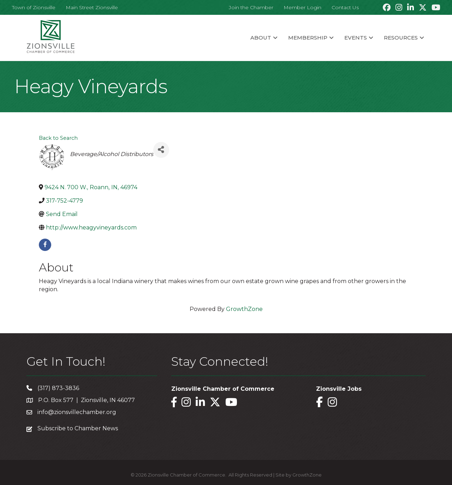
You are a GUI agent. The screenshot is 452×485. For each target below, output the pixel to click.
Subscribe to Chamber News (77, 428)
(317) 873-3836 (58, 388)
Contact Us (345, 7)
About (260, 37)
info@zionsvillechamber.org (76, 412)
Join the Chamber (251, 7)
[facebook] (45, 245)
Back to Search (58, 138)
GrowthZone (244, 309)
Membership (307, 37)
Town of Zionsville (33, 7)
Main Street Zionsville (92, 7)
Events (355, 37)
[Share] (161, 150)
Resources (401, 37)
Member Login (302, 7)
